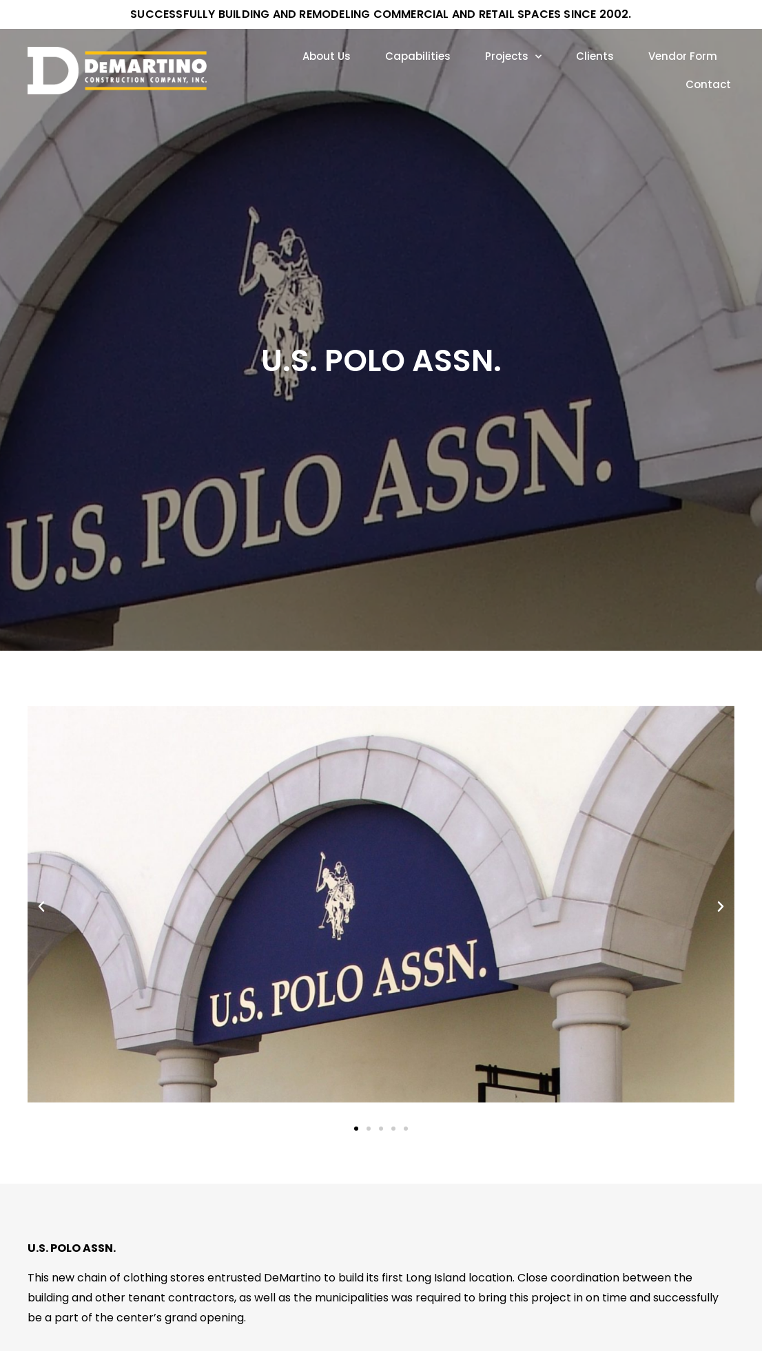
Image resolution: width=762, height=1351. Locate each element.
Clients (595, 56)
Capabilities (418, 56)
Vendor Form (682, 56)
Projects (513, 56)
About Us (326, 56)
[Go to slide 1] (356, 1129)
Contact (708, 84)
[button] (41, 907)
